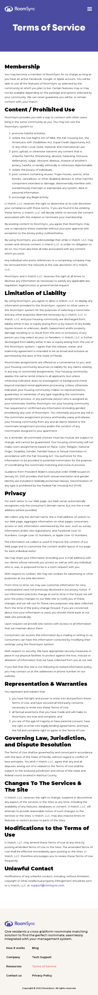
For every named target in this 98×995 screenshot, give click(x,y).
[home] (20, 9)
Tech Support (41, 957)
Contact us (14, 975)
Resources (13, 966)
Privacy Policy (42, 975)
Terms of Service (44, 966)
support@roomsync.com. (48, 885)
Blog (35, 948)
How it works (15, 948)
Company (13, 957)
